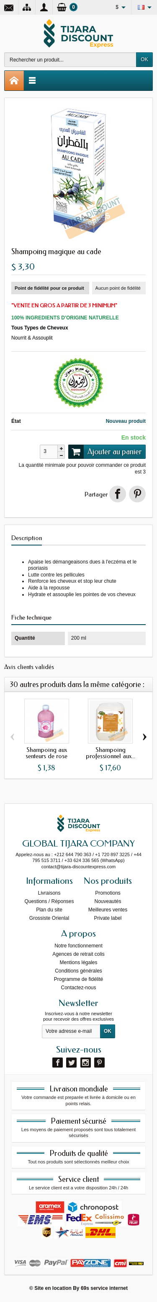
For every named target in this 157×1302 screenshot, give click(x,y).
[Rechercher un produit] (70, 59)
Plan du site (49, 910)
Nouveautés (107, 901)
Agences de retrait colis (78, 954)
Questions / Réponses (49, 901)
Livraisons (49, 893)
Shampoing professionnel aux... (110, 753)
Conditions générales (78, 971)
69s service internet (104, 1288)
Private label (107, 918)
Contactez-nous (78, 988)
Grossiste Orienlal (49, 918)
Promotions (108, 893)
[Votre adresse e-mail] (71, 1031)
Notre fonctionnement (78, 946)
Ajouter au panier (105, 452)
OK (144, 59)
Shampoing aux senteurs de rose (46, 753)
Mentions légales (78, 962)
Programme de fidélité (78, 979)
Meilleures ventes (107, 910)
